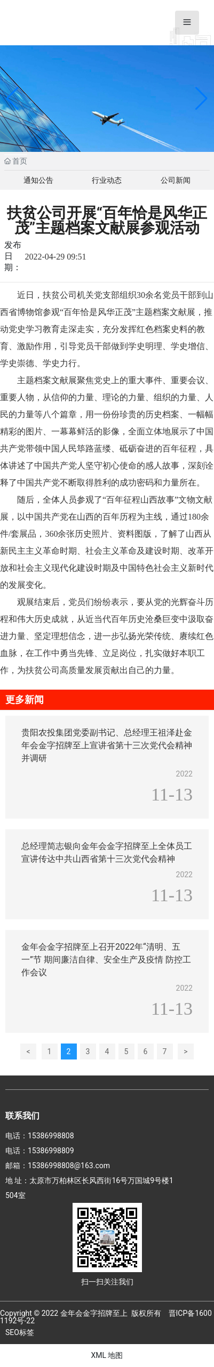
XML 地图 (107, 1355)
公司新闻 (176, 180)
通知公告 (38, 180)
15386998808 (51, 1135)
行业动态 (107, 180)
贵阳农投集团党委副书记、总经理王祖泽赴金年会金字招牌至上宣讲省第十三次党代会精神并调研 (106, 745)
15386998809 (51, 1150)
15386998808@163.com (69, 1165)
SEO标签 (19, 1332)
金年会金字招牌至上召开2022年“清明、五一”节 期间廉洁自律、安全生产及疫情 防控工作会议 (106, 959)
